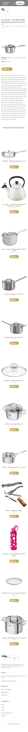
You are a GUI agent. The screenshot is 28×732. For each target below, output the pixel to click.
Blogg (2, 704)
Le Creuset (4, 59)
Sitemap (3, 715)
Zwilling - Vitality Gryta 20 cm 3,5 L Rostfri (14, 638)
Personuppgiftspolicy (6, 713)
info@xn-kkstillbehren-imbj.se (8, 681)
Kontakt (3, 707)
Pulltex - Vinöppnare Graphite (14, 510)
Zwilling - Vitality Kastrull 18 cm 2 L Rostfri (14, 467)
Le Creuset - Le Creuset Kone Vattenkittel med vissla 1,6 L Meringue (14, 205)
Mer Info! (6, 69)
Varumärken (17, 57)
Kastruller (23, 57)
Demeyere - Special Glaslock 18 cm (14, 380)
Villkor (2, 710)
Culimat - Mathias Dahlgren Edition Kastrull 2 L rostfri (14, 250)
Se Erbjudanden (20, 3)
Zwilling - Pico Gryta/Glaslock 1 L (14, 424)
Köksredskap (4, 692)
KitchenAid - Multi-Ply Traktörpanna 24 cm (14, 161)
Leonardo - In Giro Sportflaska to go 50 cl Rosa (14, 554)
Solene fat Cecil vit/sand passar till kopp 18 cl (14, 593)
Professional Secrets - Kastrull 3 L (14, 337)
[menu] (25, 11)
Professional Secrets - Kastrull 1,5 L (14, 294)
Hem (2, 24)
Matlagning (10, 57)
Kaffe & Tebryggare (6, 689)
